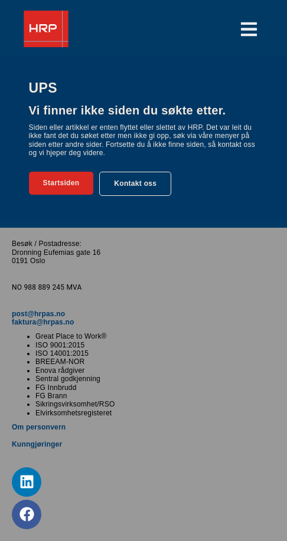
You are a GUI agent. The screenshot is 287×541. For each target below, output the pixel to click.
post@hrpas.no (38, 314)
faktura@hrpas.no (43, 322)
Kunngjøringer (37, 444)
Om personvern (39, 427)
